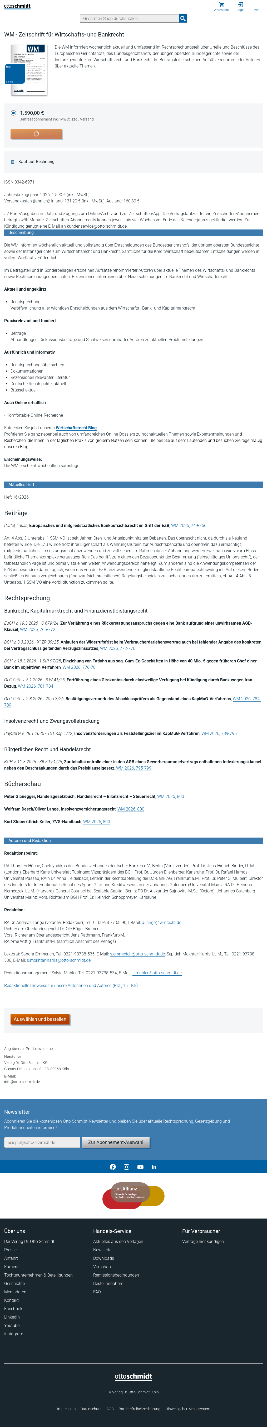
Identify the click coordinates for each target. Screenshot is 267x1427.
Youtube (11, 1325)
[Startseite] (133, 1380)
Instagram (13, 1333)
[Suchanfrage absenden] (183, 18)
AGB (110, 1409)
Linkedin (12, 1317)
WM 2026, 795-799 (133, 768)
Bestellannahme (108, 1283)
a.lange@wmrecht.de (161, 922)
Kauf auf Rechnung (36, 161)
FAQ (97, 1291)
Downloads (103, 1258)
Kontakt (11, 1300)
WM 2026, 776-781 (80, 667)
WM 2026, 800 (170, 796)
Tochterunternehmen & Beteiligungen (38, 1275)
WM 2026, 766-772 (37, 629)
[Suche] (129, 18)
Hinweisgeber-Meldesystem (187, 1409)
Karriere (11, 1266)
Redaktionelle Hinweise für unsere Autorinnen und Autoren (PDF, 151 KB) (71, 985)
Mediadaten (15, 1291)
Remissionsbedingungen (116, 1275)
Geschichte (14, 1283)
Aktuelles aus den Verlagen (118, 1241)
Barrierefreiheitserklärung (139, 1409)
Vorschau (102, 1266)
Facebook (13, 1308)
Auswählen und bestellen (40, 1019)
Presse (10, 1249)
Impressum (66, 1409)
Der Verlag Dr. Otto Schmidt (29, 1241)
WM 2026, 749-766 (188, 525)
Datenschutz (91, 1409)
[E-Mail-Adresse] (42, 1142)
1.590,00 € (57, 116)
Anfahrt (11, 1258)
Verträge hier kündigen (203, 1241)
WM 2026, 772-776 (117, 648)
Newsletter (103, 1249)
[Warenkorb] (221, 7)
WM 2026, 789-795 (219, 733)
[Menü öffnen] (257, 5)
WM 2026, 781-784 (35, 686)
